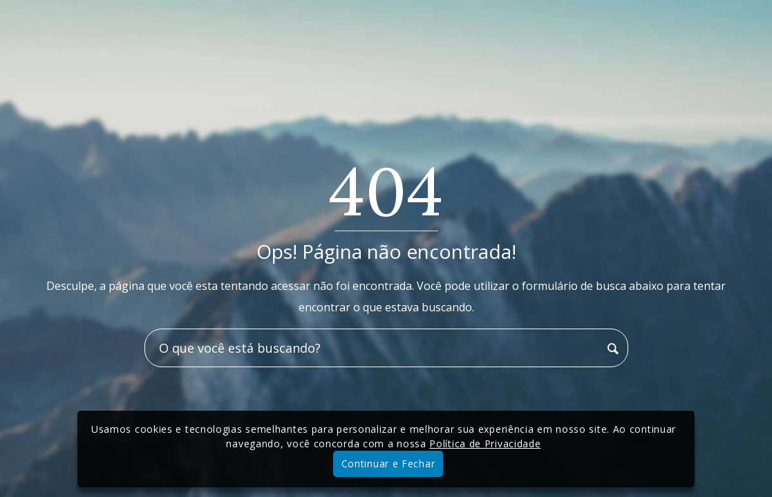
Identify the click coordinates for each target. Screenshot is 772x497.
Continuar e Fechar (388, 463)
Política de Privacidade (484, 443)
